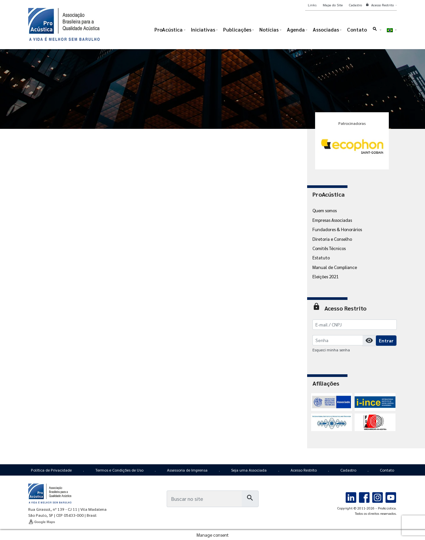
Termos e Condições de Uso (119, 470)
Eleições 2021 (325, 276)
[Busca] (204, 499)
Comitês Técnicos (329, 248)
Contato (387, 470)
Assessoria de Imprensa (187, 470)
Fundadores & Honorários (337, 229)
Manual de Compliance (334, 267)
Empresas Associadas (332, 220)
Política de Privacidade (51, 470)
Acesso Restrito (304, 470)
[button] (377, 31)
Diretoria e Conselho (332, 239)
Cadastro (348, 470)
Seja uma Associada (249, 470)
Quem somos (324, 210)
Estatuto (321, 257)
